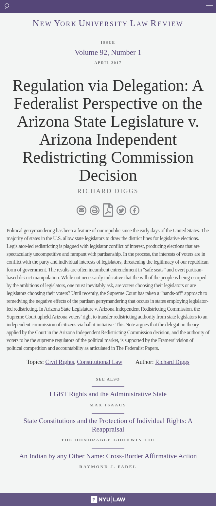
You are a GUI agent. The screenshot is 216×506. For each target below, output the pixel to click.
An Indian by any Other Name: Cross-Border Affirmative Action (108, 456)
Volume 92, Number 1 (108, 52)
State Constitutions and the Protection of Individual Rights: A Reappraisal (108, 425)
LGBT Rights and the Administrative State (108, 394)
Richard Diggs (172, 362)
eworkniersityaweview (108, 23)
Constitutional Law (99, 362)
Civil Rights (59, 362)
